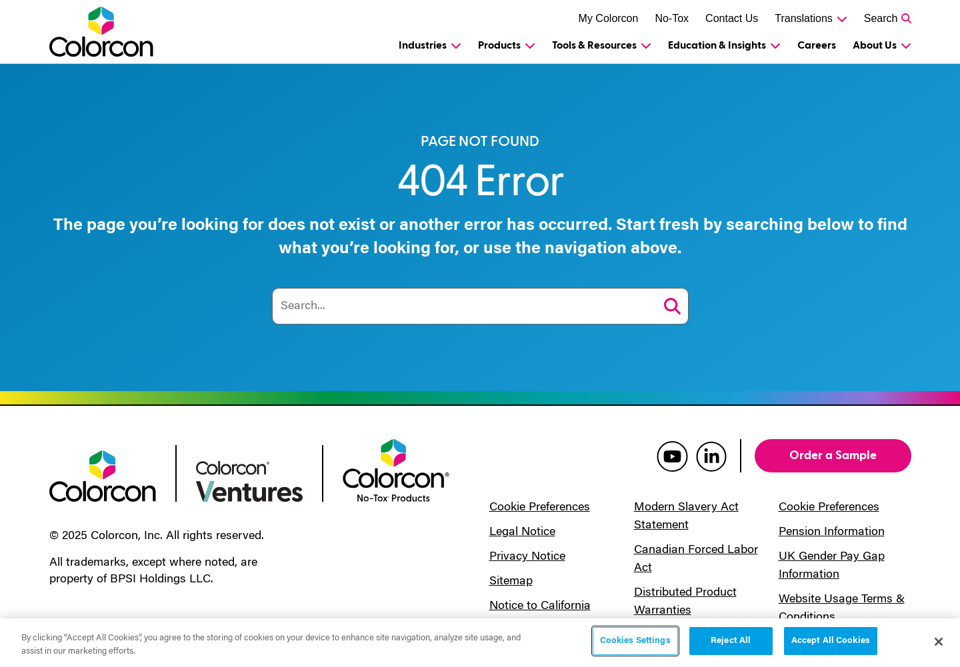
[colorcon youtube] (672, 455)
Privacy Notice (527, 557)
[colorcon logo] (102, 475)
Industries (423, 45)
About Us (875, 45)
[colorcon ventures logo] (249, 480)
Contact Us (731, 18)
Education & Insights (717, 45)
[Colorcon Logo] (113, 31)
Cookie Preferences (539, 508)
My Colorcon (609, 18)
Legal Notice (522, 532)
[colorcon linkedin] (711, 455)
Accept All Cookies (830, 640)
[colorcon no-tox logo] (396, 469)
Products (499, 45)
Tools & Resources (594, 45)
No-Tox (672, 18)
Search (881, 18)
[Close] (938, 641)
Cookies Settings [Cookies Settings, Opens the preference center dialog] (635, 640)
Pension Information (832, 532)
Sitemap (511, 582)
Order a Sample (833, 455)
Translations (804, 18)
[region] (480, 642)
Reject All (731, 640)
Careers (816, 45)
